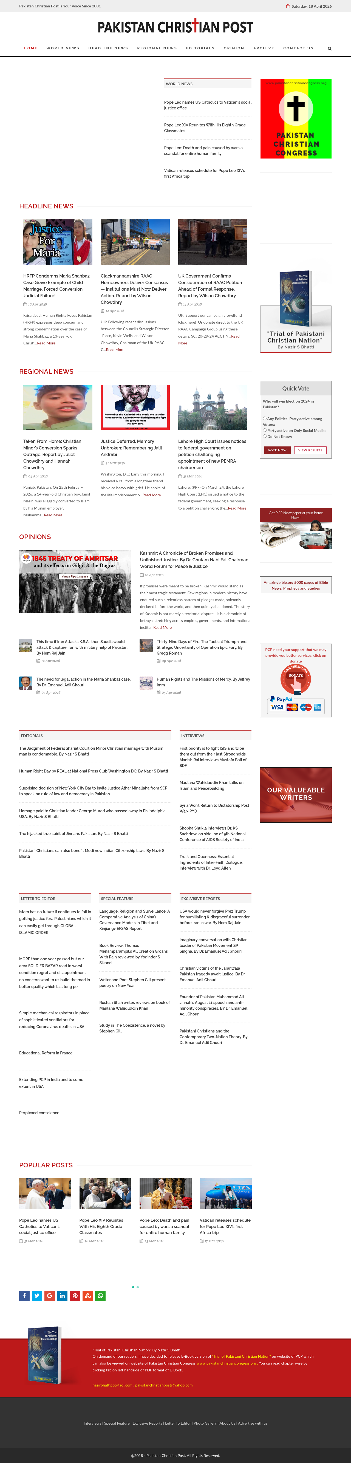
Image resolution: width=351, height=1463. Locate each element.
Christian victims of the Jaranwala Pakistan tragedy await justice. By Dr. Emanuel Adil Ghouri (212, 974)
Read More (46, 343)
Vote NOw (277, 450)
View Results (310, 450)
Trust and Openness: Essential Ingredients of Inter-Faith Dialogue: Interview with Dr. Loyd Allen (211, 862)
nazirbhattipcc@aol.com (113, 1385)
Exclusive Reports (148, 1423)
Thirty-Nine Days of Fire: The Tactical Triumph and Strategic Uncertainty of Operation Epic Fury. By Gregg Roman (202, 647)
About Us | (228, 1423)
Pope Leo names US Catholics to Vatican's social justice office (39, 1226)
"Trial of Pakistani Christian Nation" (242, 1356)
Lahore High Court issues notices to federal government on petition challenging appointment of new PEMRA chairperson (212, 454)
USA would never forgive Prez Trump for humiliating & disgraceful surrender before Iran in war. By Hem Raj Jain (215, 917)
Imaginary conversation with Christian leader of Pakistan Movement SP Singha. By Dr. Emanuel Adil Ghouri (214, 945)
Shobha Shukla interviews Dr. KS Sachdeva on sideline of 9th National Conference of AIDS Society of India (213, 834)
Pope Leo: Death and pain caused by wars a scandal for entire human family (164, 1226)
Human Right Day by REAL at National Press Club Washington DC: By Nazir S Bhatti (93, 771)
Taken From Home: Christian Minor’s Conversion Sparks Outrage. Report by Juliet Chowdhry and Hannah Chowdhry (52, 454)
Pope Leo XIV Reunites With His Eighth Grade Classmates (101, 1226)
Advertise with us (252, 1423)
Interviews (93, 1423)
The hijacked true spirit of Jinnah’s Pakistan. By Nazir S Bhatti (73, 833)
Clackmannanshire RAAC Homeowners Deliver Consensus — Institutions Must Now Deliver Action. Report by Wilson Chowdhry (134, 289)
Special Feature (117, 1423)
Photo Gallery (205, 1423)
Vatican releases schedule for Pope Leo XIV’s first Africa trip (225, 1226)
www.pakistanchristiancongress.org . (227, 1363)
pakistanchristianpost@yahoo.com (164, 1385)
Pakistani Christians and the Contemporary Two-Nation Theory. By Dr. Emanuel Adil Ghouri (214, 1037)
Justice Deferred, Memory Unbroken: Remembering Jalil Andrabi (131, 448)
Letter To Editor (178, 1423)
